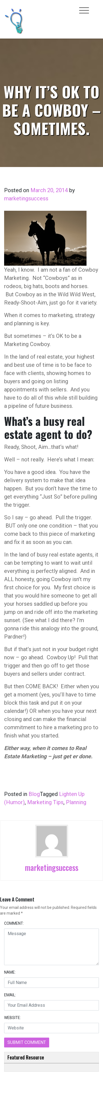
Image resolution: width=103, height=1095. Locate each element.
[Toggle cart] (95, 7)
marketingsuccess (26, 198)
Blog (34, 794)
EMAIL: (10, 995)
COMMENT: (14, 923)
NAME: (10, 972)
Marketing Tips (45, 802)
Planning (76, 802)
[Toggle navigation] (84, 10)
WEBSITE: (12, 1017)
